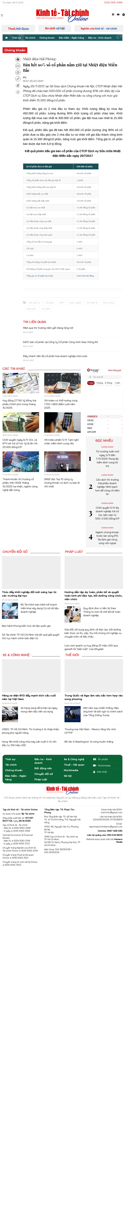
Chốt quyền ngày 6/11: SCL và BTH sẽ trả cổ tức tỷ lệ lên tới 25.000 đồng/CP (20, 443)
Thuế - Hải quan (74, 764)
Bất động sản (43, 768)
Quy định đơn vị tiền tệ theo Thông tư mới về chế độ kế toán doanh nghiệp (101, 612)
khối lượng (108, 302)
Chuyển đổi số (15, 551)
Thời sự (16, 37)
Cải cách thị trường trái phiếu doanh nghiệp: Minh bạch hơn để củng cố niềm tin (107, 487)
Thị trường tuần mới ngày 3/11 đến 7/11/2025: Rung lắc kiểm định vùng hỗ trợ (107, 459)
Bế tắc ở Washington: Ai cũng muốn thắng (89, 741)
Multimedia (71, 770)
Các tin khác (14, 368)
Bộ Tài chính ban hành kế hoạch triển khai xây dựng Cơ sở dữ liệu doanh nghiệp (40, 608)
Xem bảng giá (114, 370)
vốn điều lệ (92, 302)
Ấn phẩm (100, 759)
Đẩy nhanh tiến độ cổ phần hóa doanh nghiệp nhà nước (55, 356)
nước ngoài (75, 302)
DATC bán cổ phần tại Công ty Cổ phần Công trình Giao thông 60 (60, 342)
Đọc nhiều (104, 440)
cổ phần (50, 302)
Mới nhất (100, 771)
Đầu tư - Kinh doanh (99, 37)
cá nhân (46, 308)
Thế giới (72, 655)
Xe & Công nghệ (16, 655)
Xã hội (68, 775)
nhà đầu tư (34, 302)
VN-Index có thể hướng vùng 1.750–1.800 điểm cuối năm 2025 (60, 404)
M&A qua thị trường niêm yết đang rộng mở (48, 327)
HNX (61, 302)
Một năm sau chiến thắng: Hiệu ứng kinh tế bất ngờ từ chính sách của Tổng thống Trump (103, 711)
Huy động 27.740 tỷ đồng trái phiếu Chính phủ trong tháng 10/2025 (19, 404)
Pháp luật (74, 551)
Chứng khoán (47, 37)
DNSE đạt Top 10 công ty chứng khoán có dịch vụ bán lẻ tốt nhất (62, 483)
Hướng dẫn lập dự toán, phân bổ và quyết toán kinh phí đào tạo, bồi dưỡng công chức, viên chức (93, 595)
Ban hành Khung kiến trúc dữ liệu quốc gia (26, 625)
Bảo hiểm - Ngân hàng (71, 37)
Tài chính (30, 37)
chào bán (31, 308)
